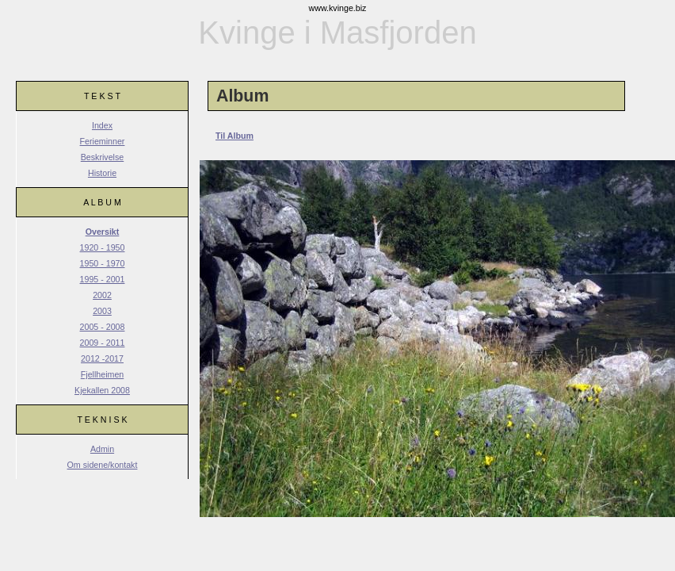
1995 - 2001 (102, 279)
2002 (102, 295)
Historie (102, 173)
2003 (102, 311)
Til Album (234, 135)
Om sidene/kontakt (102, 464)
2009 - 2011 (102, 342)
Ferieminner (102, 141)
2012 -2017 (102, 358)
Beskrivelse (102, 157)
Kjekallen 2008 (102, 390)
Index (102, 125)
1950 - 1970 (102, 263)
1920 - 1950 (102, 247)
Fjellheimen (102, 374)
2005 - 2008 (102, 326)
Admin (102, 449)
